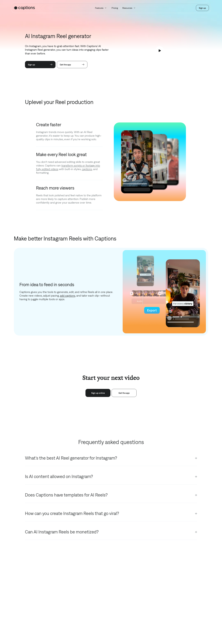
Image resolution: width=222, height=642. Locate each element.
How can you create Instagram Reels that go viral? (72, 513)
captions (87, 169)
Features (101, 8)
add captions (67, 295)
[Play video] (159, 50)
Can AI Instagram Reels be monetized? (62, 531)
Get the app (72, 64)
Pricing (115, 8)
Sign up (202, 8)
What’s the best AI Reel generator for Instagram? (71, 458)
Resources (129, 8)
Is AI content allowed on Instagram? (59, 476)
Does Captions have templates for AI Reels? (66, 494)
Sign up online (98, 393)
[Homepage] (24, 8)
